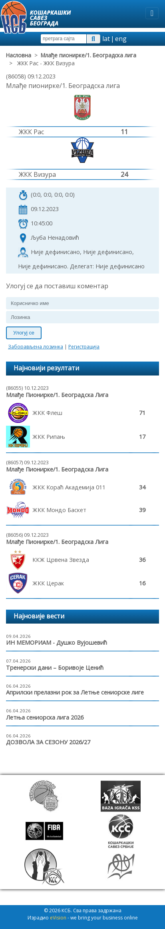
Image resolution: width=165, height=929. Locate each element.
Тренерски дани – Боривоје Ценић (54, 667)
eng (121, 38)
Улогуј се (23, 333)
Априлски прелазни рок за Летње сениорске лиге (75, 692)
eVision (58, 917)
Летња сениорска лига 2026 (44, 717)
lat (106, 38)
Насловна (18, 55)
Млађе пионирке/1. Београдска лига (88, 55)
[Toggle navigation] (152, 13)
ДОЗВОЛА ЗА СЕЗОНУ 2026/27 (48, 742)
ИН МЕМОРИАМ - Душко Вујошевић (56, 642)
